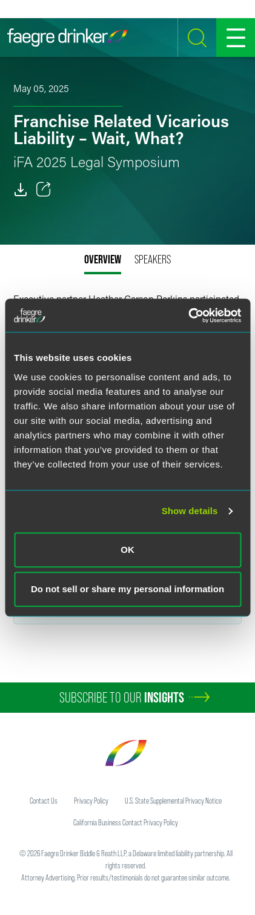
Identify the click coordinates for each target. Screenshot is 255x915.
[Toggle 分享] (43, 189)
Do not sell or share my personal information (127, 589)
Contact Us (44, 800)
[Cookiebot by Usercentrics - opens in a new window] (188, 315)
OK (127, 549)
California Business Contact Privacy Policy (125, 822)
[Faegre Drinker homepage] (67, 37)
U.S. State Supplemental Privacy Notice (173, 800)
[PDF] (20, 189)
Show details (190, 511)
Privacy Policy (91, 800)
